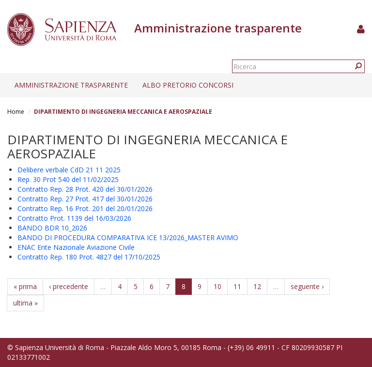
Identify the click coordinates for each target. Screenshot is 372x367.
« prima (25, 286)
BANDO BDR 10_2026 (52, 227)
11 (237, 286)
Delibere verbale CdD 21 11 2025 (69, 169)
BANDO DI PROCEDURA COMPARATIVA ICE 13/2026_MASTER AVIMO (127, 237)
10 (217, 286)
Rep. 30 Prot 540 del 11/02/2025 (68, 179)
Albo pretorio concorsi (187, 85)
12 (257, 286)
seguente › (307, 286)
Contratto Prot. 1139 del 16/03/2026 (74, 218)
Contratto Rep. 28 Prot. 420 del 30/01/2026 (85, 189)
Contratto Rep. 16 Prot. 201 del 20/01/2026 (85, 208)
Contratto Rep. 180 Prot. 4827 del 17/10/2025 (88, 256)
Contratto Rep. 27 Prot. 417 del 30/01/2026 (85, 198)
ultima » (25, 302)
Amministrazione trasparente (71, 85)
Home (15, 111)
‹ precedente (68, 286)
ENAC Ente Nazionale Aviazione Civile (76, 247)
